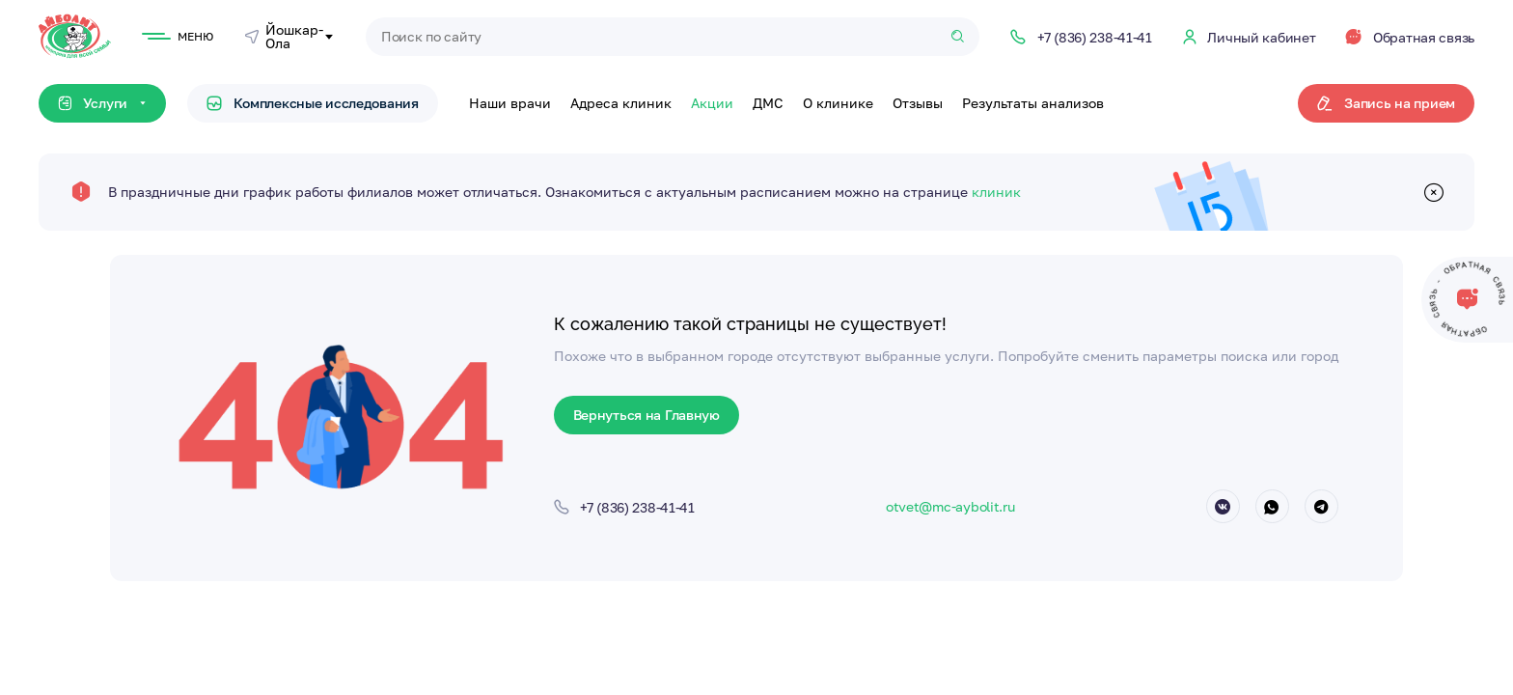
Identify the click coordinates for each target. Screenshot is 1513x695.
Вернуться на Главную (646, 414)
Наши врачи (510, 103)
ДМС (768, 103)
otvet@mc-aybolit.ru (950, 506)
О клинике (838, 103)
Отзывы (918, 103)
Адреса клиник (621, 103)
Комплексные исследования (312, 103)
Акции (712, 103)
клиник (996, 191)
